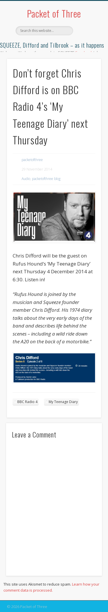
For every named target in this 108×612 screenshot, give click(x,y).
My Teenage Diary (63, 401)
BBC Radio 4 (27, 401)
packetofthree (32, 159)
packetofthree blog (46, 178)
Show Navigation (87, 51)
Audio (26, 178)
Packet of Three (54, 13)
